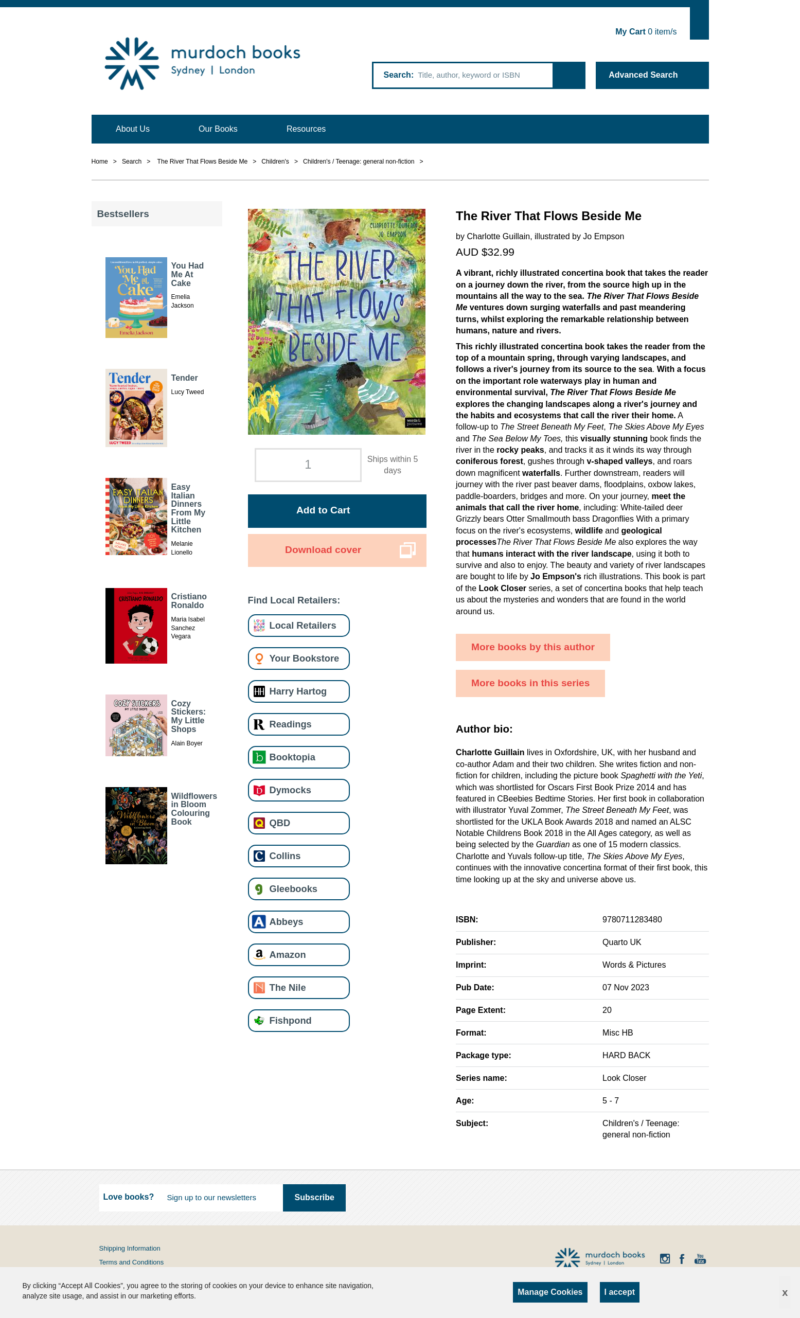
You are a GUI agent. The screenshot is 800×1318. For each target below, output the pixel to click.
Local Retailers (303, 625)
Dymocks (290, 790)
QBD (280, 822)
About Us (133, 128)
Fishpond (291, 1020)
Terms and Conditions (131, 1262)
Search (397, 74)
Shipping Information (130, 1248)
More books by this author (533, 647)
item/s (646, 31)
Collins (285, 855)
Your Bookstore (305, 658)
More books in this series (530, 683)
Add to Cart (323, 510)
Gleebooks (293, 888)
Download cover (323, 549)
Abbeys (287, 921)
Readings (291, 724)
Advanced (643, 74)
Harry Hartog (298, 691)
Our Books (218, 128)
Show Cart (699, 23)
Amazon (288, 954)
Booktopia (292, 757)
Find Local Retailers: (294, 600)
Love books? (128, 1196)
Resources (306, 128)
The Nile (288, 987)
